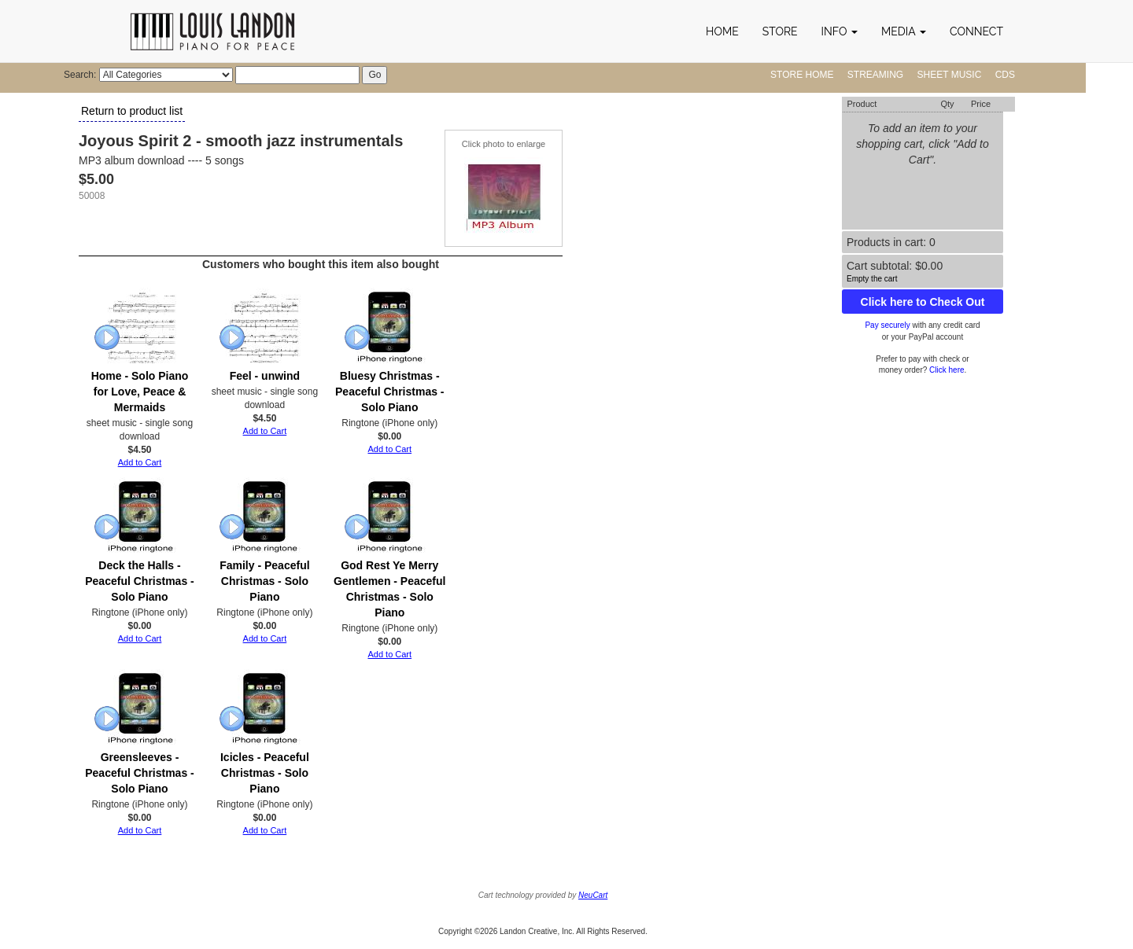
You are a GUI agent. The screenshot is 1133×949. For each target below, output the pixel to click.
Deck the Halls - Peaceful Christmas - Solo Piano (139, 581)
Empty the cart (872, 278)
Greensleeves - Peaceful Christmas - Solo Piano (139, 773)
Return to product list (132, 111)
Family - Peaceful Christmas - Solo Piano (264, 581)
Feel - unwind (265, 376)
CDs (1005, 74)
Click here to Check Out (923, 302)
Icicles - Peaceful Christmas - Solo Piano (264, 773)
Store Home (801, 74)
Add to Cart (140, 462)
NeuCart (592, 895)
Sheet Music (949, 74)
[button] (839, 31)
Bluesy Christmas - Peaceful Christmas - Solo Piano (390, 392)
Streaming (875, 74)
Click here (946, 370)
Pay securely (887, 325)
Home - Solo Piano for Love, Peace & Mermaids (140, 392)
